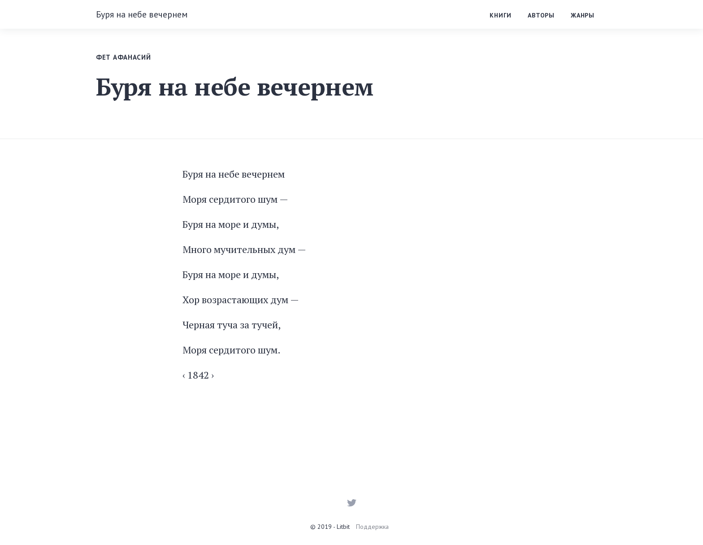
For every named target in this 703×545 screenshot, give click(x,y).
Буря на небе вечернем (142, 14)
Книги (501, 15)
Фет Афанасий (123, 57)
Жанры (583, 15)
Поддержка (372, 527)
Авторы (541, 15)
